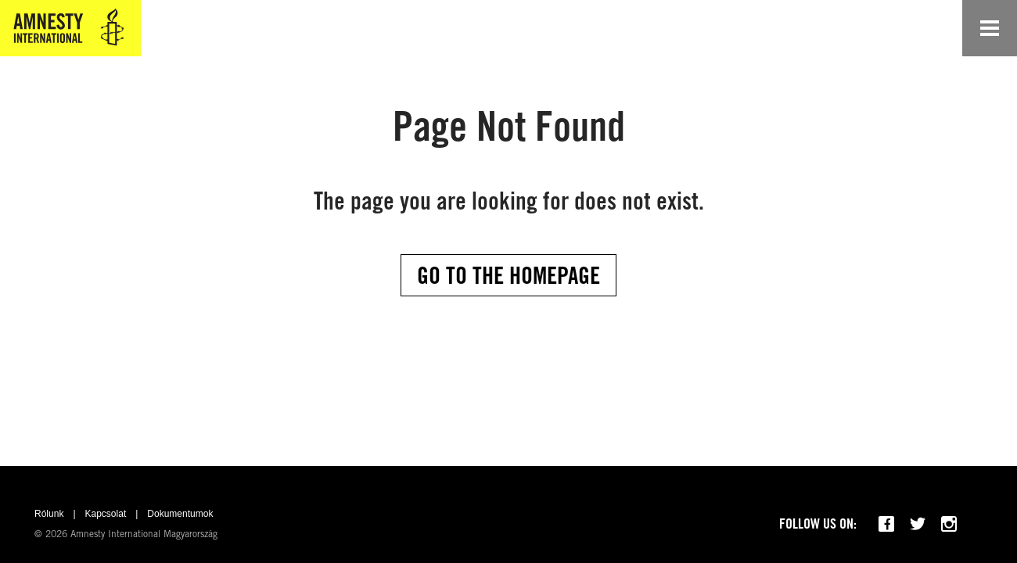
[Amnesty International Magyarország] (70, 28)
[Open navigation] (989, 28)
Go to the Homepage (508, 275)
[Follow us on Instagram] (949, 524)
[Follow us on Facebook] (886, 524)
